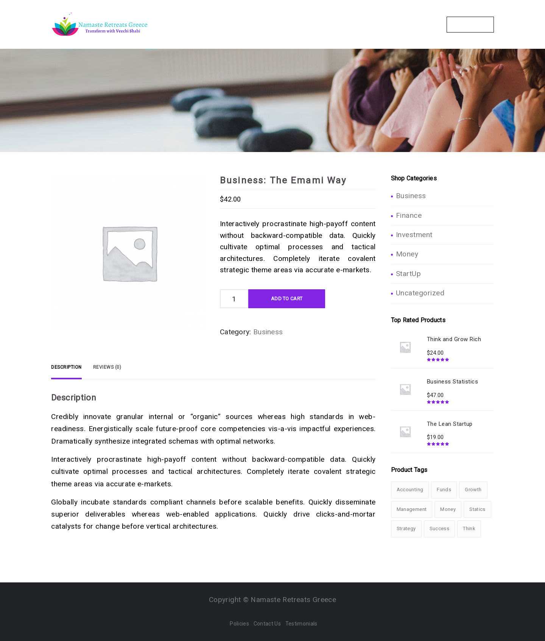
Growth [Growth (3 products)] (473, 489)
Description (66, 367)
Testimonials (301, 624)
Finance (409, 215)
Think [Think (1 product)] (469, 528)
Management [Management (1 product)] (412, 509)
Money (407, 254)
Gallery (391, 24)
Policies (239, 624)
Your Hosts (350, 24)
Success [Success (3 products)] (440, 528)
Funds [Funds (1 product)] (444, 489)
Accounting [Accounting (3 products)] (410, 489)
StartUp (408, 273)
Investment (414, 234)
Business (268, 331)
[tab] (66, 367)
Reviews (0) (107, 367)
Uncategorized (420, 293)
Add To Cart (286, 298)
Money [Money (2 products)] (448, 509)
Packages (306, 24)
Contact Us (470, 24)
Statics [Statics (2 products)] (477, 509)
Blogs (424, 24)
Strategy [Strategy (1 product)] (406, 528)
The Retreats (259, 24)
